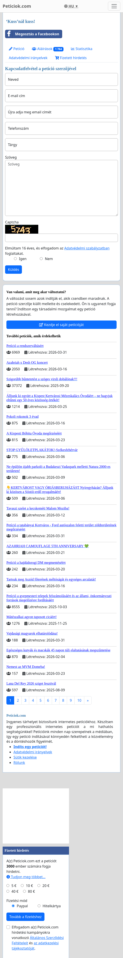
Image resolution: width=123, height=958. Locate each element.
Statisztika (81, 48)
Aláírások (47, 48)
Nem (49, 258)
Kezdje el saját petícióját (61, 324)
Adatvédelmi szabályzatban (87, 248)
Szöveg (11, 157)
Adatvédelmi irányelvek (28, 57)
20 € (46, 885)
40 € (15, 891)
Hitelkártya (51, 906)
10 (79, 700)
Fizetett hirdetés (71, 57)
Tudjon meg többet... (26, 876)
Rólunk (19, 762)
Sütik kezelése (25, 757)
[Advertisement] (36, 816)
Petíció (16, 48)
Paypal (22, 906)
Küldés (13, 269)
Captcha (12, 222)
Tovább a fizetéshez (25, 916)
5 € (14, 885)
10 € (29, 885)
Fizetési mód (16, 900)
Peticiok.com (17, 6)
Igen (23, 258)
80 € (31, 891)
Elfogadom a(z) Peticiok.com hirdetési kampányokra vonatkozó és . (38, 938)
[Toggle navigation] (114, 6)
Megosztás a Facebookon (32, 34)
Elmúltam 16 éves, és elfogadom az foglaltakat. (57, 251)
